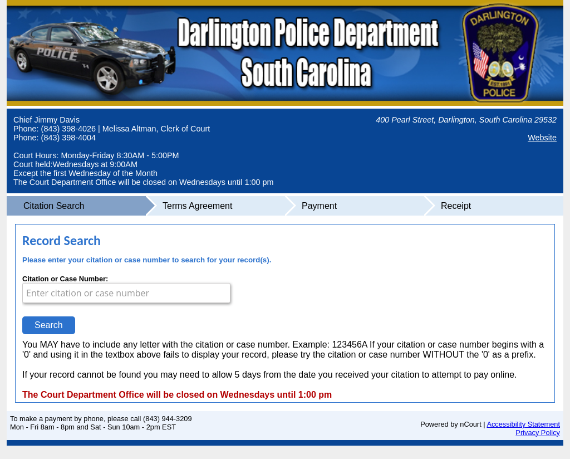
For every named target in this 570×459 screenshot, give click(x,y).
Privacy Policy (537, 432)
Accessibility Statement (523, 424)
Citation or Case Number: (65, 279)
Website (542, 137)
